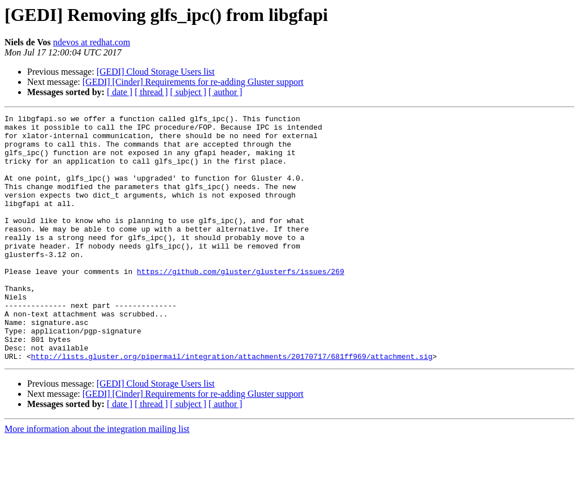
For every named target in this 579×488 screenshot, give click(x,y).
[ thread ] (151, 92)
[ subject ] (188, 92)
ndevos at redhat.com (91, 42)
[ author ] (226, 92)
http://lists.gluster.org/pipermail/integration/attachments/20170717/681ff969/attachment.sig (232, 405)
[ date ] (119, 92)
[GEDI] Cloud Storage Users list (156, 71)
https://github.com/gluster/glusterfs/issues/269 (240, 303)
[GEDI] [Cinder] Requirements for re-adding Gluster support (193, 82)
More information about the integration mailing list (97, 478)
